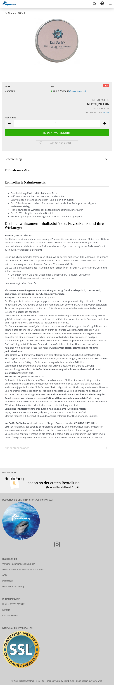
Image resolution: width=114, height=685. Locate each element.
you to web (96, 681)
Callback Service (10, 615)
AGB (4, 575)
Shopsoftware (53, 681)
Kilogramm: (10, 117)
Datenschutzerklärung (13, 586)
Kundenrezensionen (17, 448)
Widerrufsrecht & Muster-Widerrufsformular (23, 569)
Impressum (7, 581)
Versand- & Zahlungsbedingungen (18, 564)
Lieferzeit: (10, 91)
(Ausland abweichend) (77, 91)
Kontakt (6, 610)
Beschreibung (13, 159)
